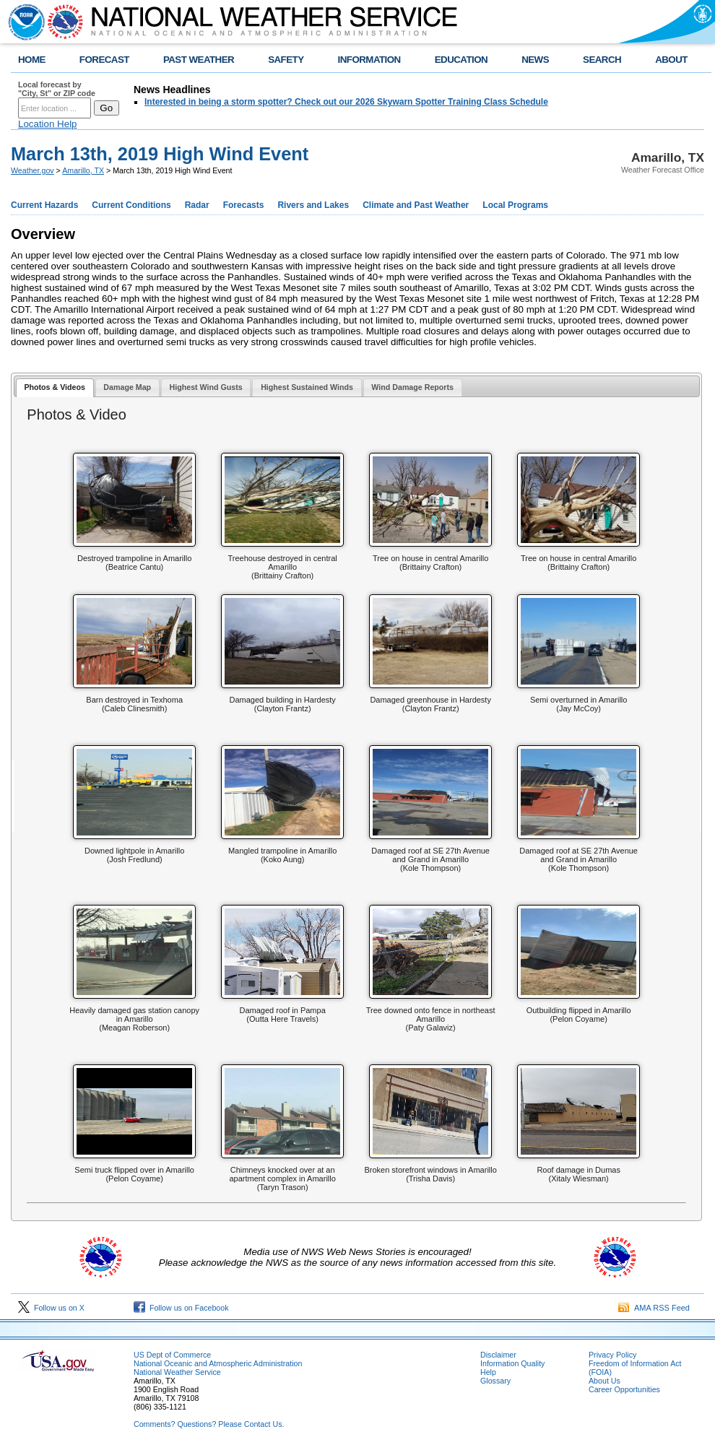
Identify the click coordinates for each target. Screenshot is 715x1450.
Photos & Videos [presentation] (54, 387)
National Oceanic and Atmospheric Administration (218, 1363)
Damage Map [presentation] (127, 387)
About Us (604, 1380)
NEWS (535, 59)
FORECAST (104, 59)
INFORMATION (369, 59)
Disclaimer (498, 1354)
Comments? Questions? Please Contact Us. (209, 1424)
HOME (32, 59)
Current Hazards (44, 205)
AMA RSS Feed (654, 1307)
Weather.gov (32, 170)
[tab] (55, 388)
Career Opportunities (624, 1389)
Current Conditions (131, 205)
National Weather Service (177, 1372)
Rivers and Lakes (313, 205)
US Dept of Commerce (172, 1354)
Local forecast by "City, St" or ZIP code (56, 88)
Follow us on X (51, 1307)
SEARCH (602, 59)
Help (488, 1372)
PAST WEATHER (198, 59)
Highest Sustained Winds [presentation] (307, 387)
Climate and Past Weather (416, 205)
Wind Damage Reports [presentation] (412, 387)
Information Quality (512, 1363)
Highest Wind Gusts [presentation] (206, 387)
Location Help (47, 123)
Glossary (495, 1380)
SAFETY (285, 59)
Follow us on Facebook (181, 1307)
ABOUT (671, 59)
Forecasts (243, 205)
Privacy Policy (612, 1354)
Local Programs (515, 205)
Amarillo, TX (83, 170)
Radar (197, 205)
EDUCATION (461, 59)
